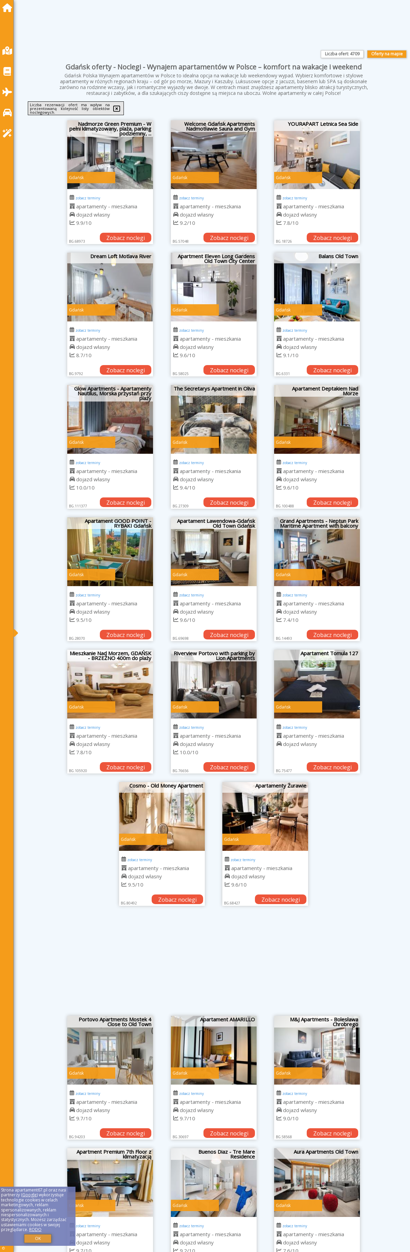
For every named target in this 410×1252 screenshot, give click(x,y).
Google (29, 1195)
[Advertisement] (213, 964)
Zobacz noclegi (125, 238)
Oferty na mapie (387, 54)
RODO (35, 1229)
